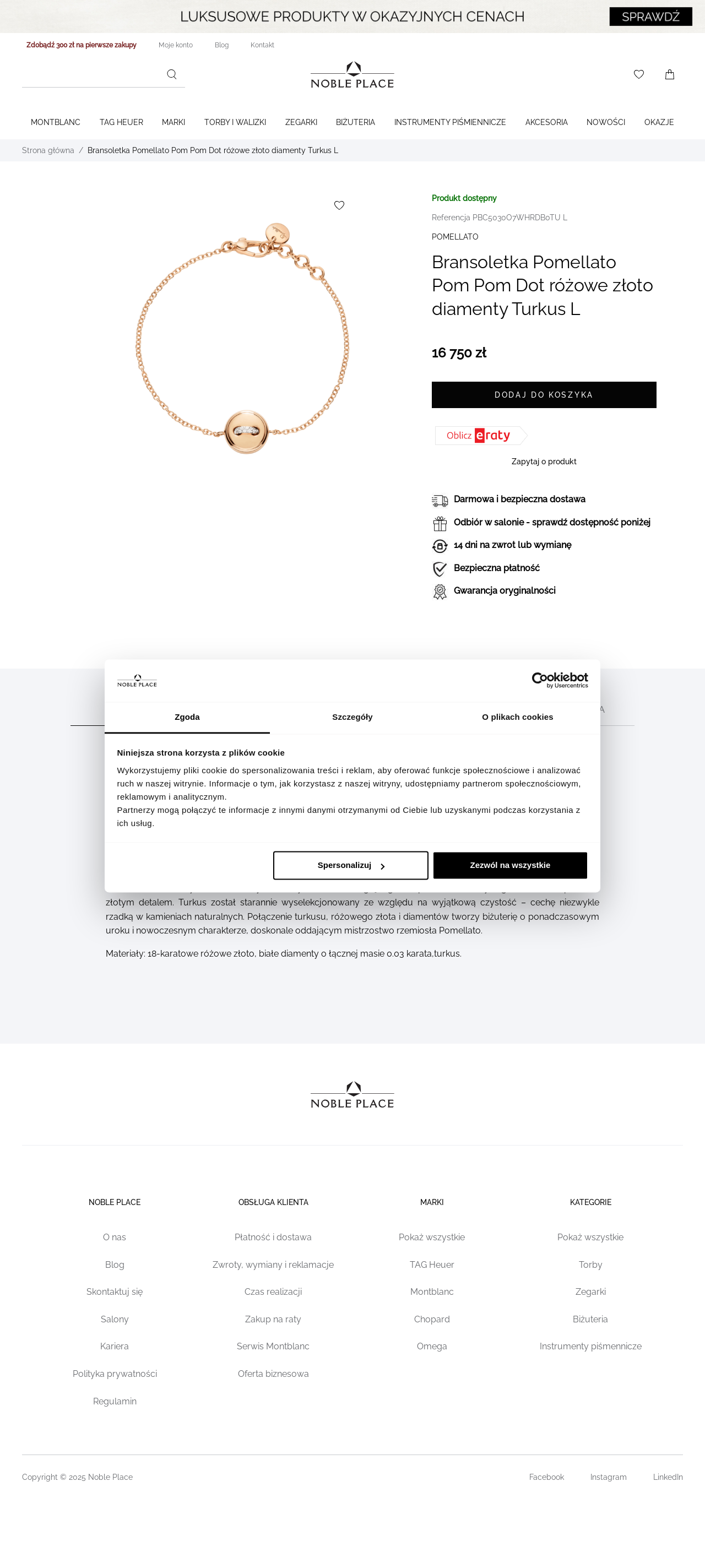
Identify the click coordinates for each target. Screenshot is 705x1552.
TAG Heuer (121, 122)
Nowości (606, 122)
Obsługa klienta (273, 1202)
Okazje (659, 122)
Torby (591, 1265)
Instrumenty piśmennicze (591, 1346)
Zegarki (301, 122)
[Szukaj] (172, 74)
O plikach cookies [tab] (517, 716)
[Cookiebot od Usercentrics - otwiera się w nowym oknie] (540, 680)
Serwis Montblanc (273, 1346)
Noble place (114, 1202)
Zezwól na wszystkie (510, 865)
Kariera (114, 1346)
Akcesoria (546, 122)
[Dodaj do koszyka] (544, 395)
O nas (114, 1237)
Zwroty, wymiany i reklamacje (273, 1265)
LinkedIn (668, 1477)
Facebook (546, 1477)
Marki (173, 122)
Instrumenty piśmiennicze (450, 122)
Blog (114, 1265)
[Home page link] (352, 74)
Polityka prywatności (115, 1374)
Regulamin (115, 1401)
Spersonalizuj (351, 865)
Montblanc (55, 122)
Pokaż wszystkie (432, 1237)
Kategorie (590, 1202)
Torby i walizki (235, 122)
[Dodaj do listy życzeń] (339, 205)
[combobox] (103, 74)
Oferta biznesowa (273, 1374)
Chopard (432, 1319)
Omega (432, 1346)
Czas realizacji (273, 1292)
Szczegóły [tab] (352, 716)
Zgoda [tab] (187, 716)
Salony (115, 1319)
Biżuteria (355, 122)
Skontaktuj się (114, 1292)
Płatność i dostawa (273, 1237)
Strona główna (48, 150)
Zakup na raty (273, 1319)
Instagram (608, 1477)
